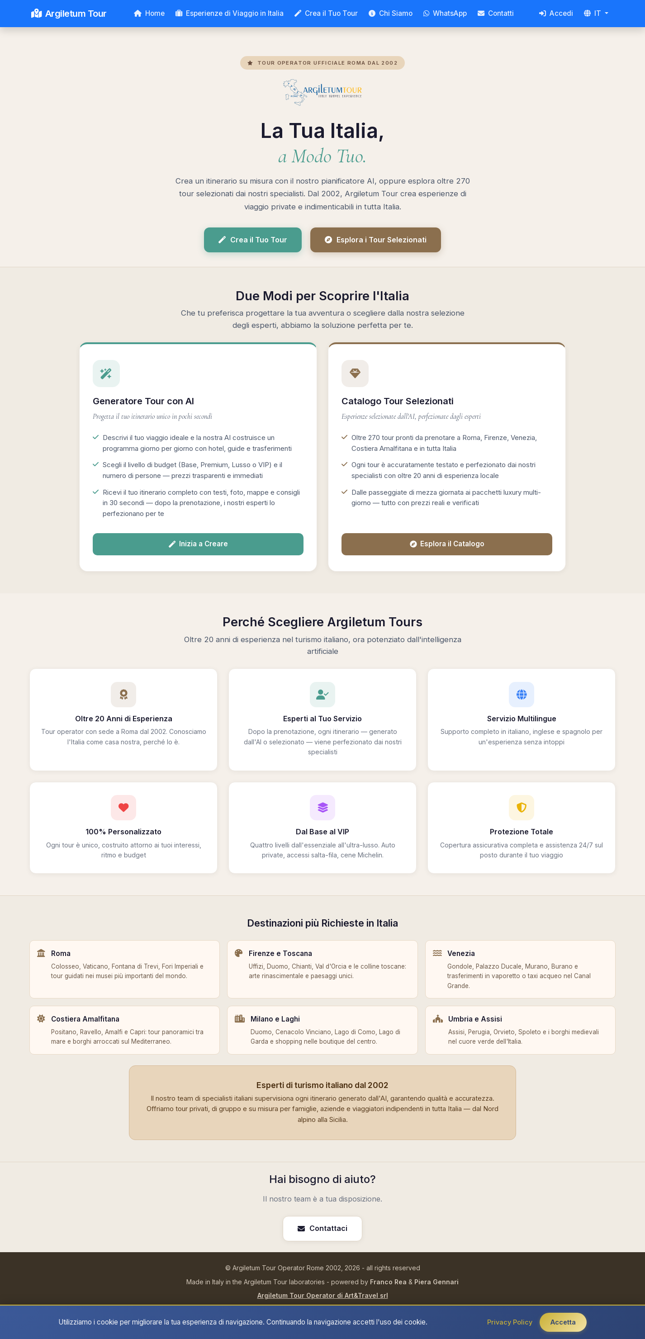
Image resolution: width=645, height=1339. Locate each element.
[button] (596, 14)
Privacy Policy (509, 1322)
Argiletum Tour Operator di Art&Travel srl (322, 1295)
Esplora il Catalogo (447, 543)
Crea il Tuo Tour (252, 239)
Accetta (563, 1322)
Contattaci (322, 1228)
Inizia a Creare (198, 543)
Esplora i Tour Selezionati (376, 239)
